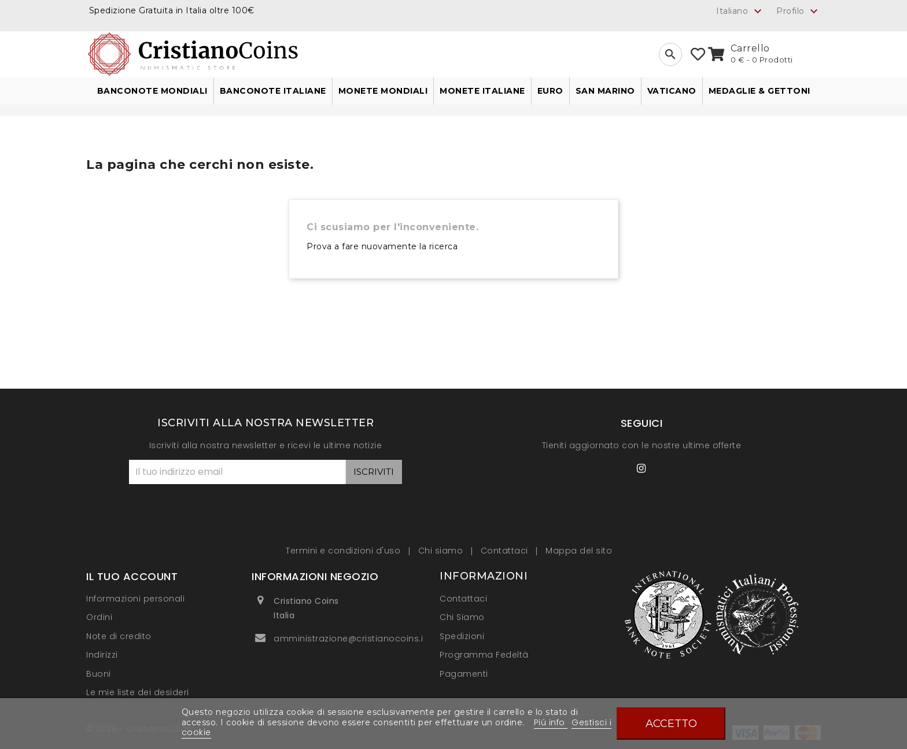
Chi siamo (442, 550)
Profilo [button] (798, 12)
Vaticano (671, 91)
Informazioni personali (135, 598)
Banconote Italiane (273, 91)
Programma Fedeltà (484, 655)
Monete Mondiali (383, 91)
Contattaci (506, 550)
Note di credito (119, 636)
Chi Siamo (462, 617)
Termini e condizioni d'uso (344, 550)
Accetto (671, 723)
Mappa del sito (578, 550)
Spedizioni (462, 636)
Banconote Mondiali (152, 91)
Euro (550, 91)
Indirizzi (102, 655)
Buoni (98, 674)
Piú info (551, 722)
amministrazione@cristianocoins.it (350, 638)
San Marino (605, 91)
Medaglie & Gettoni (759, 91)
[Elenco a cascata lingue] (740, 11)
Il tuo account (132, 576)
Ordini (99, 617)
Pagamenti (464, 674)
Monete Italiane (482, 91)
